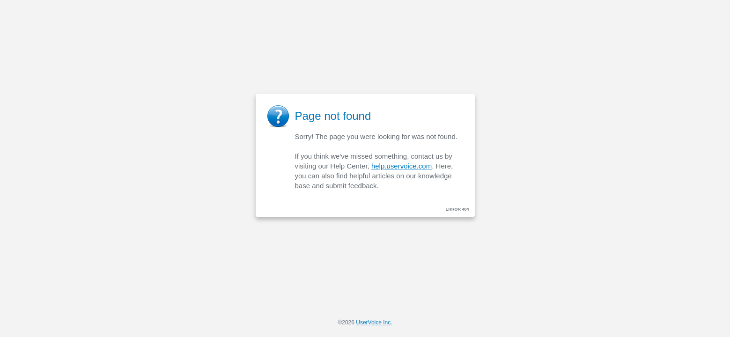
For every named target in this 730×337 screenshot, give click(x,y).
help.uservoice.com (401, 166)
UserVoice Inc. (374, 322)
